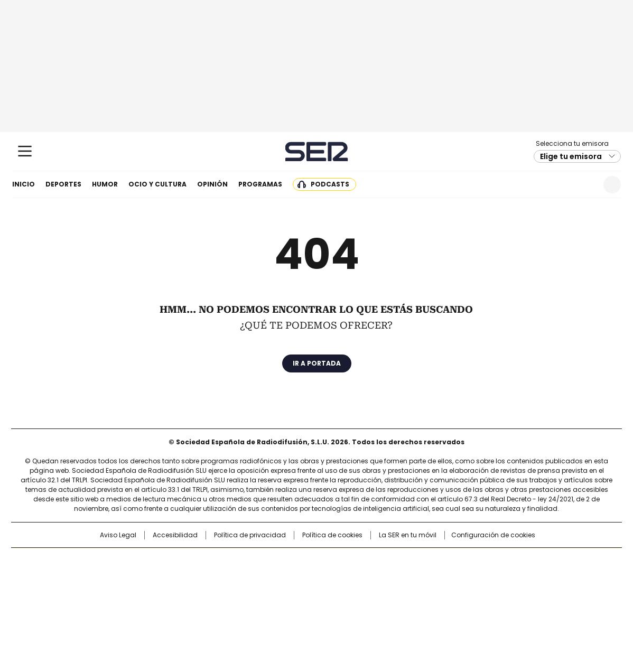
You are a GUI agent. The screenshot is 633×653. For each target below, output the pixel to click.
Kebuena (503, 578)
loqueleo (428, 592)
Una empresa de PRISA (102, 571)
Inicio (23, 184)
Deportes (63, 184)
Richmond (188, 592)
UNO (263, 578)
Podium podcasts (290, 592)
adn (468, 561)
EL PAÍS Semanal (414, 578)
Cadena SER (316, 151)
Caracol (507, 561)
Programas (260, 184)
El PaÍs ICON (336, 592)
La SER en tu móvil (407, 535)
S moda (381, 592)
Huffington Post (207, 578)
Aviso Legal (118, 535)
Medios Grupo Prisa (101, 597)
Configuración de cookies (493, 535)
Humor (105, 184)
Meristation (480, 592)
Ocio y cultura (157, 184)
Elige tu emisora (571, 156)
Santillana (288, 561)
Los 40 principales (238, 561)
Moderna (241, 592)
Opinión (212, 184)
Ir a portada (317, 363)
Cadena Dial (376, 578)
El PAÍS (192, 561)
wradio (296, 578)
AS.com (433, 561)
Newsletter (586, 184)
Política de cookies (332, 535)
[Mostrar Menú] (25, 151)
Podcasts (330, 184)
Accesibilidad (175, 535)
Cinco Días (337, 578)
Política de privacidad (250, 535)
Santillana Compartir (347, 561)
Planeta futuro (459, 578)
